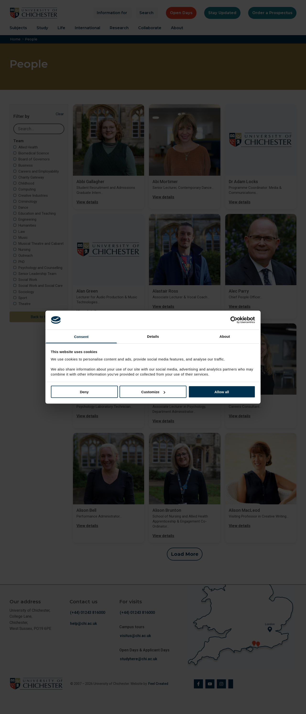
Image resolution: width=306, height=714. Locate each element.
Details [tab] (153, 336)
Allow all (221, 392)
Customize (153, 392)
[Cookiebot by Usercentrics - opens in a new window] (234, 320)
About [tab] (224, 336)
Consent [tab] (81, 336)
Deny (84, 392)
